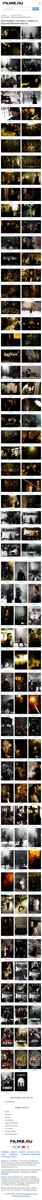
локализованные (11, 1134)
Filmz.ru (32, 1165)
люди (3, 1154)
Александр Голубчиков (10, 1172)
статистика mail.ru (8, 1157)
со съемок (9, 1128)
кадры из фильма (11, 1123)
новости (13, 1152)
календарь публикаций (30, 1154)
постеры (8, 1114)
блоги (38, 1152)
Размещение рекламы (21, 1196)
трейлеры (5, 1152)
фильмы (22, 1152)
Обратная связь (30, 1194)
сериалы (30, 1152)
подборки (13, 1154)
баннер (7, 1117)
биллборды (9, 1120)
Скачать (10, 40)
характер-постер (11, 1126)
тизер (7, 1112)
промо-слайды (10, 1131)
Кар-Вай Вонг (10, 1102)
